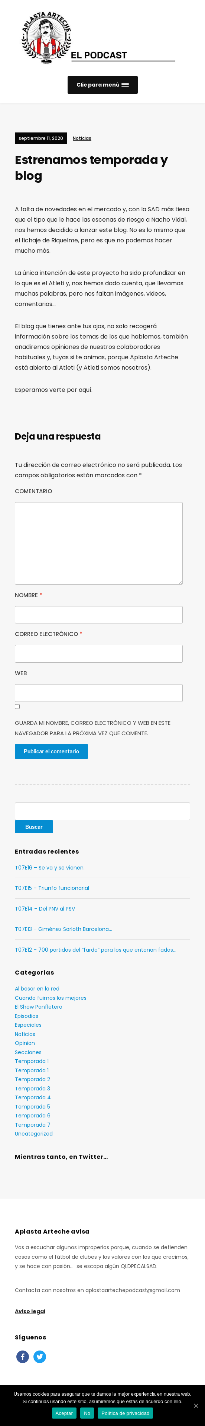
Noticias (82, 138)
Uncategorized (34, 1133)
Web (21, 673)
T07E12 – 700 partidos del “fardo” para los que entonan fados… (95, 950)
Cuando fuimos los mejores (51, 998)
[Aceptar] (195, 1405)
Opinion (25, 1043)
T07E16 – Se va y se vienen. (50, 867)
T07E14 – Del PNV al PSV (45, 908)
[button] (103, 85)
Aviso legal (30, 1311)
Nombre (28, 595)
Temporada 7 (33, 1125)
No (87, 1413)
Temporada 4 (33, 1097)
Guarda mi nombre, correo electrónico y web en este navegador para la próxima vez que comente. (92, 728)
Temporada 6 (33, 1115)
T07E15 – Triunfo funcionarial (52, 888)
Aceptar (64, 1413)
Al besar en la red (37, 988)
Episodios (26, 1016)
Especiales (28, 1025)
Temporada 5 (32, 1106)
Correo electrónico (48, 634)
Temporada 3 (32, 1088)
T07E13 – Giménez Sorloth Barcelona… (63, 929)
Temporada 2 (32, 1079)
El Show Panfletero (38, 1006)
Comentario (33, 491)
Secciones (28, 1052)
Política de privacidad (125, 1413)
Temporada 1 (32, 1061)
